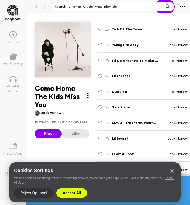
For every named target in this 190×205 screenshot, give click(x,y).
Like (75, 133)
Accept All (72, 193)
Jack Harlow (51, 112)
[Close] (172, 171)
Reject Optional (33, 193)
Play (48, 133)
